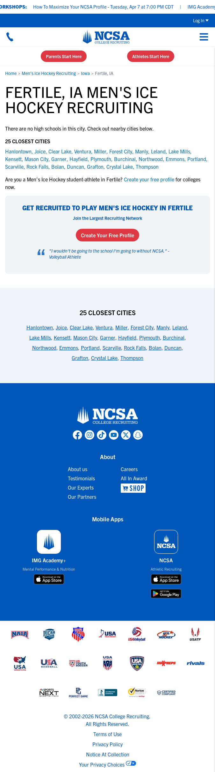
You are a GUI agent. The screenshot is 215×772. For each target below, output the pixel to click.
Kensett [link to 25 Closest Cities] (62, 337)
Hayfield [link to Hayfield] (78, 159)
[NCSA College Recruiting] (106, 37)
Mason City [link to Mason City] (36, 159)
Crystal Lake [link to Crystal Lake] (119, 166)
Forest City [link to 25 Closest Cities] (142, 327)
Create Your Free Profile (107, 235)
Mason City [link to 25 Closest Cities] (85, 337)
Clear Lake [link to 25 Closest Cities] (81, 327)
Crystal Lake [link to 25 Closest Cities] (104, 358)
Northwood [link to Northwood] (151, 159)
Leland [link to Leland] (158, 151)
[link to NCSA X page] (126, 435)
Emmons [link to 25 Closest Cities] (68, 347)
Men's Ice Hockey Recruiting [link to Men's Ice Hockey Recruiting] (49, 73)
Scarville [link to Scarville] (14, 166)
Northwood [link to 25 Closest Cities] (44, 347)
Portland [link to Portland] (196, 159)
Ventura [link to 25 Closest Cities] (104, 327)
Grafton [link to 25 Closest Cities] (80, 358)
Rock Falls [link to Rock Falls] (37, 166)
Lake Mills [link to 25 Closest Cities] (40, 337)
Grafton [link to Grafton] (95, 166)
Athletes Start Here (150, 56)
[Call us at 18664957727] (9, 36)
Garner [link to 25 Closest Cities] (107, 337)
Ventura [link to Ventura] (82, 151)
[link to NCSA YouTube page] (113, 435)
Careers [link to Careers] (129, 469)
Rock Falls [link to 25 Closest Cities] (135, 347)
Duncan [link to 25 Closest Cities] (173, 347)
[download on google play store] (165, 593)
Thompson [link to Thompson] (147, 166)
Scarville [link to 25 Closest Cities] (112, 347)
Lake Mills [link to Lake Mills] (179, 151)
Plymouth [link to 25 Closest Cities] (149, 337)
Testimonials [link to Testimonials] (81, 478)
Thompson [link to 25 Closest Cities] (131, 358)
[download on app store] (49, 579)
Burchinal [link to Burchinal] (125, 159)
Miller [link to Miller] (100, 151)
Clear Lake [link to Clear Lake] (59, 151)
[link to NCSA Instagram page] (89, 435)
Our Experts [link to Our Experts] (81, 487)
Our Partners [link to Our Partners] (82, 496)
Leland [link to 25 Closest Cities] (179, 327)
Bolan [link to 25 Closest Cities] (155, 347)
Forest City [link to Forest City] (120, 151)
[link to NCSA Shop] (134, 488)
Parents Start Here (64, 56)
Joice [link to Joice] (40, 151)
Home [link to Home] (11, 73)
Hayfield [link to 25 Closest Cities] (127, 337)
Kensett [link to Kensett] (13, 159)
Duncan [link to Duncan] (75, 166)
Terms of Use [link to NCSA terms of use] (107, 734)
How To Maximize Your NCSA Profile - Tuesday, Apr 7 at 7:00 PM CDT (107, 6)
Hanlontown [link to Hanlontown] (18, 151)
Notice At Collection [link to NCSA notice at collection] (107, 754)
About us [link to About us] (77, 469)
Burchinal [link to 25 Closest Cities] (173, 337)
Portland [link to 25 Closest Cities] (90, 347)
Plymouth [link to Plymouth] (100, 159)
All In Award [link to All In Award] (134, 478)
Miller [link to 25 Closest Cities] (121, 327)
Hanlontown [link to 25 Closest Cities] (39, 327)
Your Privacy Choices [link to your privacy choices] (102, 764)
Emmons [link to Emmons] (175, 159)
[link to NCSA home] (108, 415)
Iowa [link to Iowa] (85, 73)
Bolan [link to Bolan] (57, 166)
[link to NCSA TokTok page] (101, 435)
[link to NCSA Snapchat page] (138, 435)
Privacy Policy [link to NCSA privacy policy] (107, 744)
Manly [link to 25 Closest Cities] (162, 327)
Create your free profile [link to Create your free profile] (149, 179)
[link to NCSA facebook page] (77, 435)
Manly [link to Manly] (141, 151)
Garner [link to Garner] (59, 159)
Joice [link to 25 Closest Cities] (61, 327)
